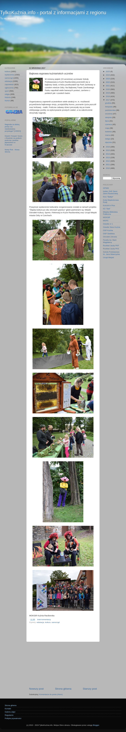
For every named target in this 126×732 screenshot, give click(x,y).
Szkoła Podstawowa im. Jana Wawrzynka (111, 253)
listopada (109, 107)
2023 (108, 79)
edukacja (40, 622)
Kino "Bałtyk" (108, 197)
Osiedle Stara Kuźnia (111, 227)
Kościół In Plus (109, 205)
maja (107, 128)
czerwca (108, 124)
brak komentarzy (44, 619)
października (110, 110)
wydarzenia (9, 75)
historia (8, 97)
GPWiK (106, 188)
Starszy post (90, 688)
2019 (108, 93)
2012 (108, 161)
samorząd (55, 622)
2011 (108, 165)
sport (7, 91)
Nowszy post (36, 688)
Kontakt (8, 709)
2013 (108, 157)
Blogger (96, 725)
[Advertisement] (63, 44)
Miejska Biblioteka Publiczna (110, 213)
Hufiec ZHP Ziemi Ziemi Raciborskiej (110, 192)
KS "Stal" (106, 209)
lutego (108, 139)
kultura (48, 622)
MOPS (105, 221)
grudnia (108, 103)
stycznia (108, 142)
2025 (108, 71)
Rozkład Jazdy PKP (111, 246)
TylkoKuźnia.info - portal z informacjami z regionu (53, 12)
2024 (108, 75)
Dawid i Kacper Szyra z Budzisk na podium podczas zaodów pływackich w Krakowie (13, 140)
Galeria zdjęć (10, 712)
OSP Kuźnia (108, 230)
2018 (108, 96)
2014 (108, 154)
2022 (108, 82)
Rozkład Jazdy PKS (111, 249)
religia (7, 94)
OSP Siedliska (109, 234)
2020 (108, 89)
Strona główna (63, 688)
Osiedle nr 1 (108, 224)
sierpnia (108, 117)
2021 (108, 86)
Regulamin (9, 715)
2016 (108, 147)
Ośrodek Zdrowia (110, 237)
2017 (108, 100)
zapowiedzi (9, 84)
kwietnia (108, 132)
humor (7, 101)
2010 (108, 168)
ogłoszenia (9, 88)
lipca (107, 121)
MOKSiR (106, 217)
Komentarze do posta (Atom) (51, 694)
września (109, 114)
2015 (108, 150)
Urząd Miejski (108, 257)
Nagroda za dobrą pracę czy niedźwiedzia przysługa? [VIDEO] (13, 127)
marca (108, 135)
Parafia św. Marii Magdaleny (109, 241)
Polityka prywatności (13, 718)
